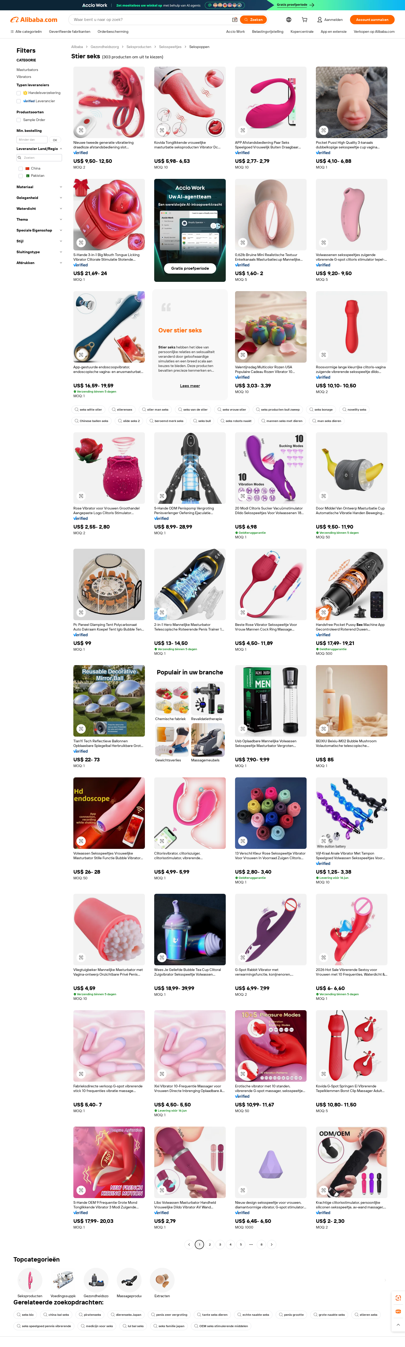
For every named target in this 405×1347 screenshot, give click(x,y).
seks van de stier (193, 410)
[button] (235, 20)
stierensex (122, 410)
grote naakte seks (329, 1315)
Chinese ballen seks (91, 421)
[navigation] (39, 646)
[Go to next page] (271, 1244)
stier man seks (155, 410)
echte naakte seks (253, 1315)
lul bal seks (133, 1326)
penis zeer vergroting (169, 1315)
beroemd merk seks (166, 421)
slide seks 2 (129, 421)
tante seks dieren (212, 1315)
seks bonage (321, 410)
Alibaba (77, 47)
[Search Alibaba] (151, 19)
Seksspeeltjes (170, 47)
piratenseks (90, 1315)
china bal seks (56, 1315)
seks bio (25, 1315)
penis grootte (291, 1315)
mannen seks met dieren (281, 421)
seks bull (202, 421)
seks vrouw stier (231, 410)
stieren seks (366, 1315)
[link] (398, 1298)
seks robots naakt (236, 421)
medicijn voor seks (97, 1326)
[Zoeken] (253, 19)
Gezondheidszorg (105, 47)
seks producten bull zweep (278, 410)
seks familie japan (168, 1326)
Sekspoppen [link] (199, 47)
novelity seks (354, 410)
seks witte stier (88, 410)
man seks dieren (326, 421)
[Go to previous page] (189, 1244)
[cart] (305, 20)
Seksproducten (139, 47)
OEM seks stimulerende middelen (221, 1326)
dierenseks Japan (126, 1315)
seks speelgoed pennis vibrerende (44, 1326)
